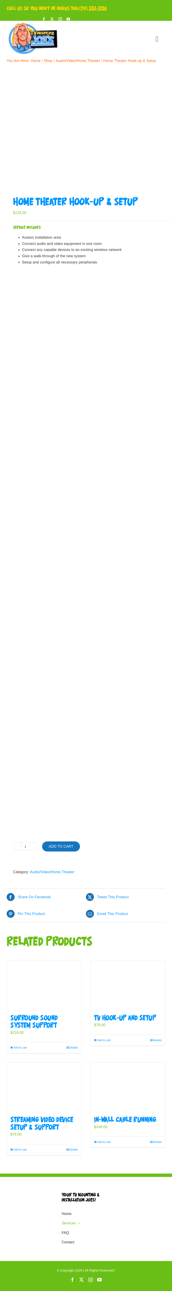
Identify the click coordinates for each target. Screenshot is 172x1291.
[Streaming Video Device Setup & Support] (44, 1087)
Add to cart (61, 846)
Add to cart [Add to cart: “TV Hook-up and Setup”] (104, 1040)
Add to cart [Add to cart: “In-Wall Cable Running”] (104, 1142)
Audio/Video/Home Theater (52, 872)
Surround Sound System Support (34, 1022)
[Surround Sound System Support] (44, 985)
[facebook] (44, 19)
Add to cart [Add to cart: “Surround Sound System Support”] (20, 1047)
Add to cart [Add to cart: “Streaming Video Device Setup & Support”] (20, 1149)
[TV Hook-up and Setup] (128, 985)
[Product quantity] (25, 847)
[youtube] (68, 19)
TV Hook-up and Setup (125, 1018)
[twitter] (52, 19)
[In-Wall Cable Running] (128, 1087)
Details (73, 1047)
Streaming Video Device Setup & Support (41, 1123)
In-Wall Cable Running (125, 1120)
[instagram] (60, 19)
